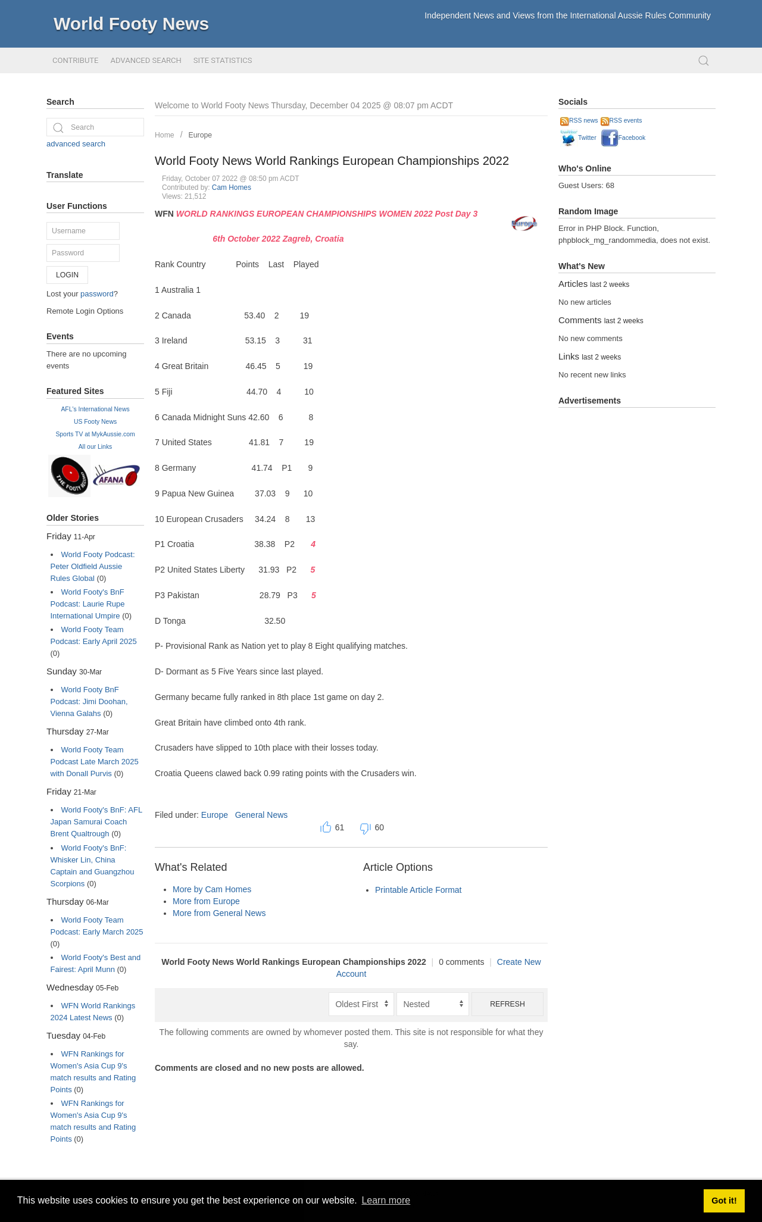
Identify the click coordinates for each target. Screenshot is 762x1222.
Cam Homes (231, 187)
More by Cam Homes (212, 889)
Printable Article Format (418, 890)
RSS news (579, 120)
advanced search (75, 143)
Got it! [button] (723, 1200)
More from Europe (206, 901)
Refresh (507, 1004)
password (97, 293)
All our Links (96, 446)
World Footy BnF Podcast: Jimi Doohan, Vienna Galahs (89, 701)
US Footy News (95, 421)
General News (261, 815)
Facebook (623, 138)
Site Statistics (222, 60)
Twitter (578, 138)
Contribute (75, 60)
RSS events (621, 120)
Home (164, 135)
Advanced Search (145, 60)
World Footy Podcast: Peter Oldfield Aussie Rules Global (93, 566)
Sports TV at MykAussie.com (95, 434)
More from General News (219, 913)
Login (67, 275)
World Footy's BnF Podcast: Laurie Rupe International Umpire (88, 603)
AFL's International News (95, 409)
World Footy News (131, 23)
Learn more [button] (385, 1200)
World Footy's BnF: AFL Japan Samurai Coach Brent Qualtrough (96, 821)
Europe (201, 135)
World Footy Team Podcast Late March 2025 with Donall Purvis (95, 761)
